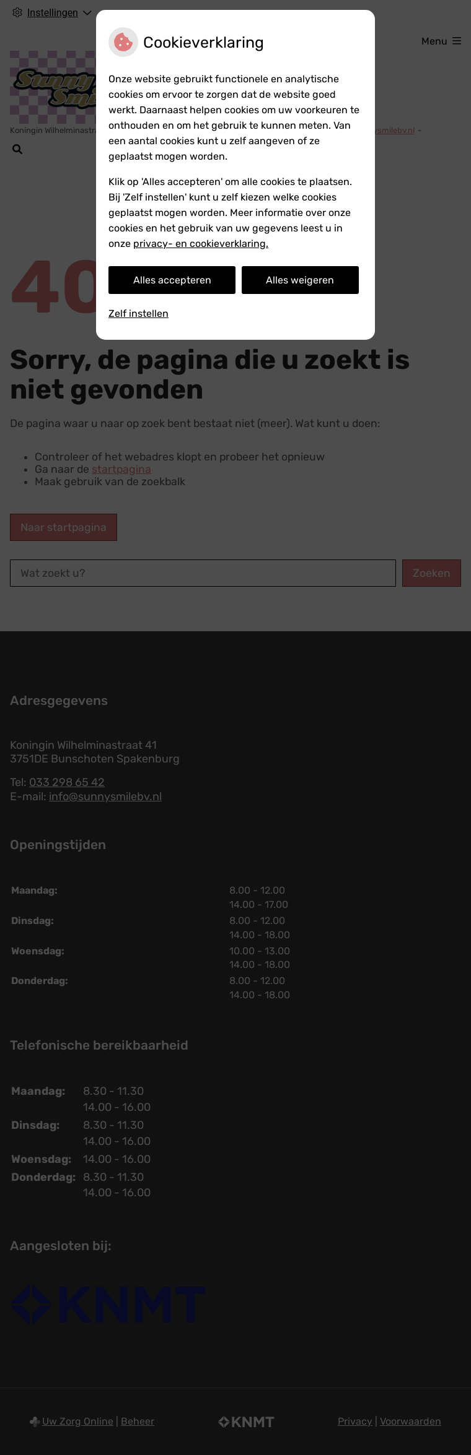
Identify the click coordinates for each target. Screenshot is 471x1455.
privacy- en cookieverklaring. (200, 243)
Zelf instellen (138, 313)
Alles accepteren (172, 280)
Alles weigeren (300, 280)
